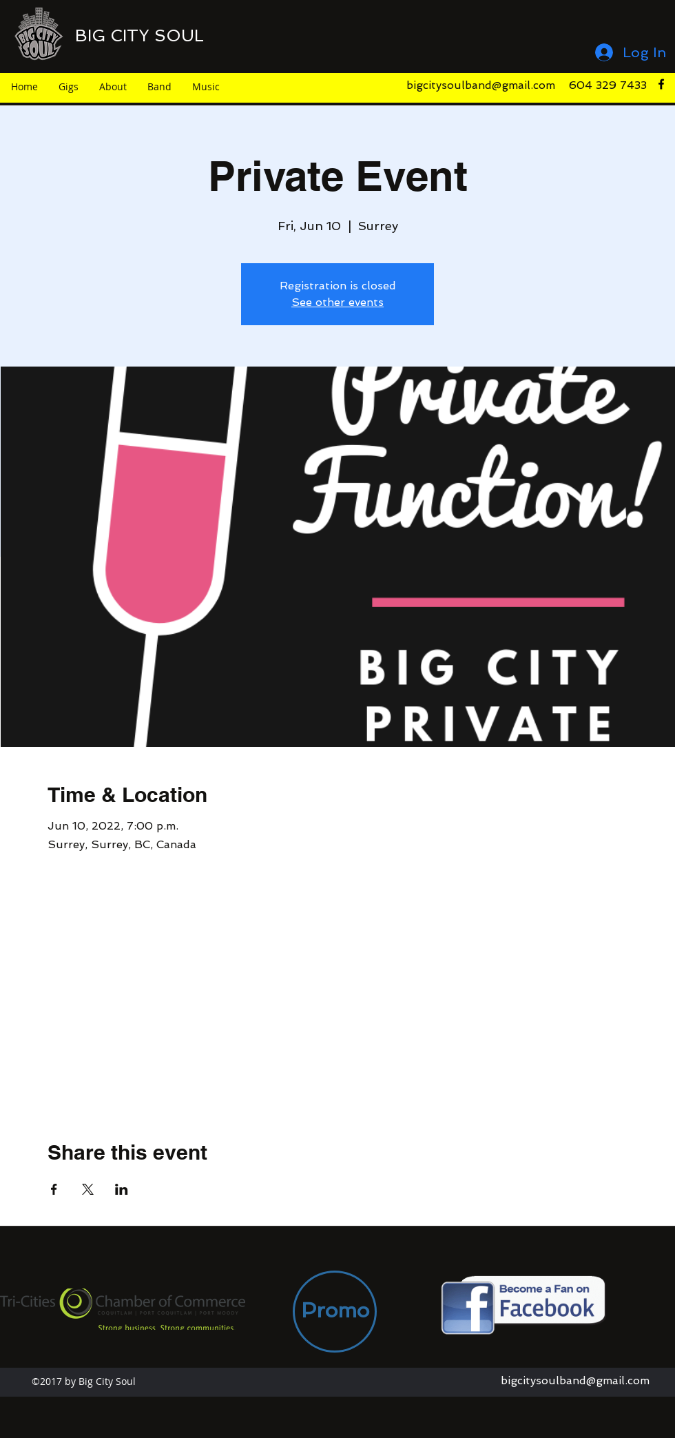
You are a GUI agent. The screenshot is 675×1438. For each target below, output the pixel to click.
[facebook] (661, 84)
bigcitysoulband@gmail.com (480, 85)
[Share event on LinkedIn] (121, 1189)
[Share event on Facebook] (54, 1189)
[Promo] (335, 1312)
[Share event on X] (87, 1189)
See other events (337, 302)
